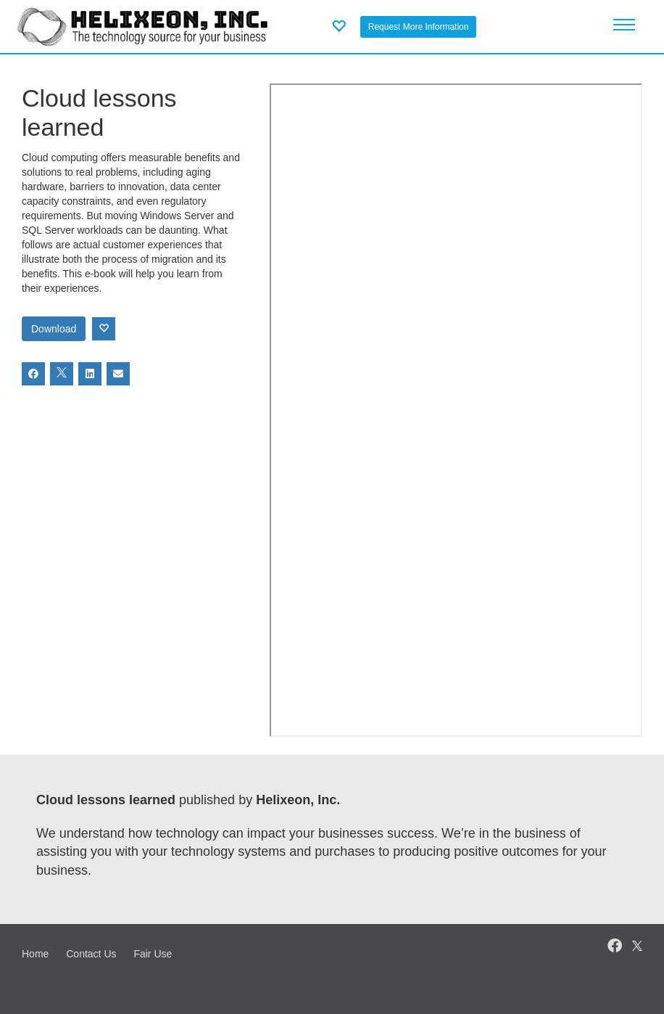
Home (35, 954)
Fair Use (152, 954)
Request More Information (418, 27)
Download (53, 329)
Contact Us (91, 954)
